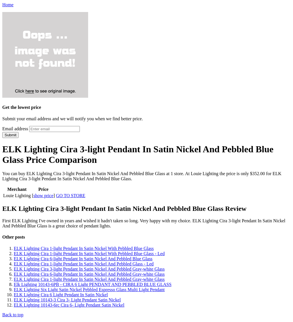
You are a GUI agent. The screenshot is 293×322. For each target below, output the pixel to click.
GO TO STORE (70, 195)
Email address (15, 128)
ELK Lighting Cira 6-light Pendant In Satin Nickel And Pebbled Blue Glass (83, 258)
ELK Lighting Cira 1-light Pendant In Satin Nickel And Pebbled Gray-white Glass (89, 279)
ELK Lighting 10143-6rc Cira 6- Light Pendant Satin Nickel (69, 305)
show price (43, 195)
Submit (10, 135)
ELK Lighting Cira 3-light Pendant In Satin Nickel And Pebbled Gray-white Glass (89, 269)
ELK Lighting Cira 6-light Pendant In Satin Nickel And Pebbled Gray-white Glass (89, 274)
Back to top (12, 314)
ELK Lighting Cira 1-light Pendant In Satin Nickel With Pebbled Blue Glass (84, 248)
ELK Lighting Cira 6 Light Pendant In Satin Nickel (61, 294)
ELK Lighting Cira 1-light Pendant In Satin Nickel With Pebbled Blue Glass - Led (89, 253)
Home (7, 4)
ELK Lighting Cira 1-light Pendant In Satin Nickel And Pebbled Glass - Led (84, 263)
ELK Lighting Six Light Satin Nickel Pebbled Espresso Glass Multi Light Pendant (89, 289)
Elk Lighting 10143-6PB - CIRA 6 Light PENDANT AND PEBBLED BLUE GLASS (92, 284)
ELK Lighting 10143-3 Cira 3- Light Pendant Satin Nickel (67, 299)
